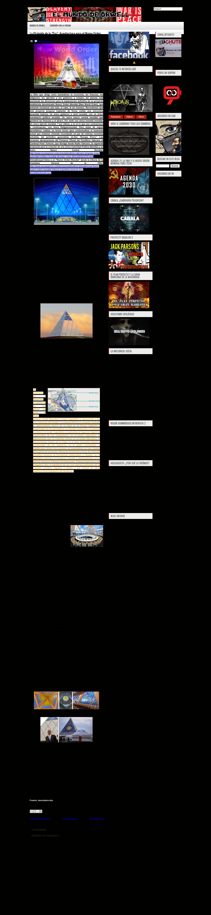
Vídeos (129, 117)
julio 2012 (113, 860)
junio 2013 (113, 815)
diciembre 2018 (116, 575)
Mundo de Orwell (37, 25)
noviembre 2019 (116, 539)
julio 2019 (113, 548)
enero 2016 (114, 717)
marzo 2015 (114, 757)
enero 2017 (114, 668)
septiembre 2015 (116, 731)
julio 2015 (113, 739)
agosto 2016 (114, 690)
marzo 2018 (114, 611)
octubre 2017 (115, 628)
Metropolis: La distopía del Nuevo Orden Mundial (128, 78)
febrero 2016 (115, 713)
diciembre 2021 (116, 530)
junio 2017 (113, 646)
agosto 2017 (114, 637)
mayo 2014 (114, 793)
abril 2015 (113, 753)
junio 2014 (113, 788)
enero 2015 (114, 766)
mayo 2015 (114, 748)
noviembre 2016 (116, 677)
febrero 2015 (115, 762)
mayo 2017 (114, 650)
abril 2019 (113, 557)
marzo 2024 (114, 522)
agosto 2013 (114, 806)
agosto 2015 (114, 735)
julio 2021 (113, 535)
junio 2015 (113, 744)
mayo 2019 (114, 553)
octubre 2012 (115, 846)
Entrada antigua (96, 818)
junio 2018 (113, 597)
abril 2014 (113, 797)
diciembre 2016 (116, 673)
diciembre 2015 (116, 722)
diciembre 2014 (116, 771)
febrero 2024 (115, 526)
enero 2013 (114, 833)
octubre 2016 (115, 682)
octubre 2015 (115, 726)
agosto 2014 (114, 779)
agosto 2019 (114, 544)
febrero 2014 (115, 802)
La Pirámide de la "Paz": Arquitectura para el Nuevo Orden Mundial (65, 35)
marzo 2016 (114, 708)
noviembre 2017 (116, 624)
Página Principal (69, 818)
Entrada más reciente (40, 818)
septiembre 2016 (116, 686)
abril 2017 (113, 655)
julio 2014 (113, 784)
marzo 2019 (114, 562)
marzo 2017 (114, 659)
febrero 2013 (115, 828)
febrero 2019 (115, 566)
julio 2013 (113, 811)
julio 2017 (113, 642)
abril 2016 (113, 704)
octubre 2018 (115, 584)
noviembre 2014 (116, 775)
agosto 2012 (114, 855)
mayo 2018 (114, 602)
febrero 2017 (115, 664)
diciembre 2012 (116, 837)
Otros (141, 117)
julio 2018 (113, 593)
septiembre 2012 (116, 851)
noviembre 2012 (116, 842)
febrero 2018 (115, 615)
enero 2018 (114, 619)
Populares (116, 117)
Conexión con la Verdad (60, 25)
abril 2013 (113, 820)
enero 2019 (114, 571)
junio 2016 (113, 699)
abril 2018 (113, 606)
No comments (44, 41)
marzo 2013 (114, 824)
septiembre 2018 (116, 588)
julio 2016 (113, 695)
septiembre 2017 (116, 633)
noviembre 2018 (116, 579)
